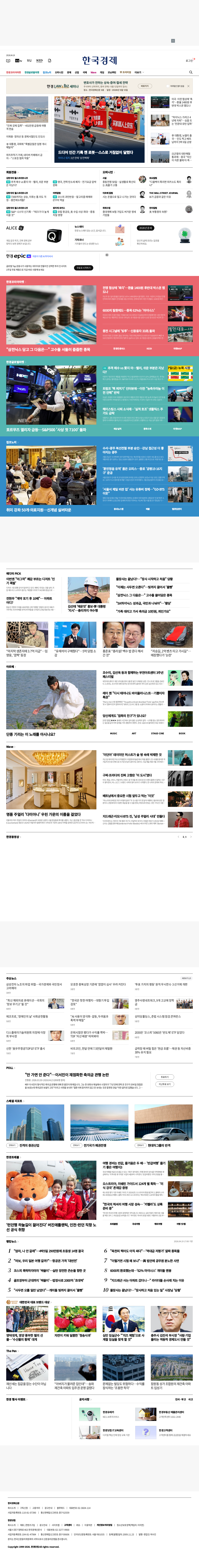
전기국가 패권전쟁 (88, 1145)
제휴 (22, 1525)
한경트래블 (12, 1157)
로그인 (189, 60)
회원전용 (11, 172)
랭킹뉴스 (11, 1241)
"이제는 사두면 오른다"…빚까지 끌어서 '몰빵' (144, 587)
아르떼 (10, 667)
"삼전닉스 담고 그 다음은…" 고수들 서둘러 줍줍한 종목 (48, 349)
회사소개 (12, 1507)
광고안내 (48, 1507)
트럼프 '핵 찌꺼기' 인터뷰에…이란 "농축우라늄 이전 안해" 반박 (133, 391)
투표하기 (165, 1076)
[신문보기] (8, 60)
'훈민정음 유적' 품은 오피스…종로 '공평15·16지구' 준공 (132, 471)
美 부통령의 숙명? (158, 212)
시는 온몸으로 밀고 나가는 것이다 (119, 197)
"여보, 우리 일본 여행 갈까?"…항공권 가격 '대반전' (45, 1260)
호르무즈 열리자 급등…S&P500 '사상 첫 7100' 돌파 (46, 429)
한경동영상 (12, 837)
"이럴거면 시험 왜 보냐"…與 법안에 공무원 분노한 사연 (144, 1260)
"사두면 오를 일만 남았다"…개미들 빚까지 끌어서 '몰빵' (48, 1290)
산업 (77, 72)
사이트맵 (56, 1525)
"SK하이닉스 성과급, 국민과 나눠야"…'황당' (143, 603)
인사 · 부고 (180, 1399)
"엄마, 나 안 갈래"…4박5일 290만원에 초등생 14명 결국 (48, 1251)
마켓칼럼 (57, 193)
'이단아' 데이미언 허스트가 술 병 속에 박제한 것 (132, 754)
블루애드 (61, 1507)
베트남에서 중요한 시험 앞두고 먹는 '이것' (128, 795)
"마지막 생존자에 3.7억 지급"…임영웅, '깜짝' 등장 (27, 653)
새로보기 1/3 (186, 978)
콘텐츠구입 (30, 1525)
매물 (148, 509)
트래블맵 (114, 1223)
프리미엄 (127, 72)
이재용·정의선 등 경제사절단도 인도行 (25, 136)
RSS (78, 1525)
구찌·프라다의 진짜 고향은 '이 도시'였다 (127, 775)
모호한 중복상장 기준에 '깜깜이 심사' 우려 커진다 (98, 984)
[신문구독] (49, 60)
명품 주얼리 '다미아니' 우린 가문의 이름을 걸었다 (43, 814)
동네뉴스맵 (118, 509)
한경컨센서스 (119, 348)
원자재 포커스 (59, 207)
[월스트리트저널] (29, 60)
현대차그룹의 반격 (152, 1145)
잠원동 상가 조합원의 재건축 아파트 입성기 (171, 1386)
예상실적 (117, 428)
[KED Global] (39, 60)
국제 (85, 72)
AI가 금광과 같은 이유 (160, 197)
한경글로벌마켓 (32, 72)
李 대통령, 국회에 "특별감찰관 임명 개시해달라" (26, 145)
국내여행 (136, 1223)
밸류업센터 (177, 509)
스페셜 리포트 (14, 1101)
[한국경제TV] (18, 60)
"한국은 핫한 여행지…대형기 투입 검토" (89, 1002)
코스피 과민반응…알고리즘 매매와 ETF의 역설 (72, 198)
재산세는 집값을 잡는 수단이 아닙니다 (26, 1386)
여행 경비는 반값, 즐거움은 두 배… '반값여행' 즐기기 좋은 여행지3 (134, 1165)
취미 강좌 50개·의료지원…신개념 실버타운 (38, 509)
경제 (69, 72)
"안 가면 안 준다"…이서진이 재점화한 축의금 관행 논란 (67, 1074)
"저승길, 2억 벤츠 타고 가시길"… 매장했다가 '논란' (171, 653)
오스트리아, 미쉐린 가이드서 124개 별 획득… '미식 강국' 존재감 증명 (133, 1185)
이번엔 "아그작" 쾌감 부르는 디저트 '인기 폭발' (30, 581)
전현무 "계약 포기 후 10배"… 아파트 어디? (29, 600)
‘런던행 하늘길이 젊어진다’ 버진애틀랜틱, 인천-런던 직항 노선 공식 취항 (51, 1227)
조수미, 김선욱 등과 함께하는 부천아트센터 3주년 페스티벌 (133, 674)
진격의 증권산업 (22, 1145)
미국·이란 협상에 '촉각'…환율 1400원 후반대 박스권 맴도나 (182, 102)
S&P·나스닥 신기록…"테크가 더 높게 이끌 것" (27, 213)
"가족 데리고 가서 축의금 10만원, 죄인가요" (143, 611)
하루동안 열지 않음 (177, 86)
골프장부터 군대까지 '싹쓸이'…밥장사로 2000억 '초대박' (49, 1280)
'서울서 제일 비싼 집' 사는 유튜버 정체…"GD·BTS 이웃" (133, 491)
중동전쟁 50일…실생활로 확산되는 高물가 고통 (119, 183)
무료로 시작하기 (83, 267)
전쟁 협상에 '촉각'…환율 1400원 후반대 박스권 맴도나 (134, 290)
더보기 (138, 72)
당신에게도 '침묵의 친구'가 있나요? (124, 715)
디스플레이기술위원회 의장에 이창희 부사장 (25, 1034)
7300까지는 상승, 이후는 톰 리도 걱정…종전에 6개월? (26, 198)
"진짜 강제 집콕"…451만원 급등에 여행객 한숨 (26, 127)
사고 (190, 1399)
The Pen (11, 1351)
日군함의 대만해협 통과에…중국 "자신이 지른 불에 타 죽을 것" (182, 158)
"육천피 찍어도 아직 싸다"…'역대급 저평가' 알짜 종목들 (144, 1251)
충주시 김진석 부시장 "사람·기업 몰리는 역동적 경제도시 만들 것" (171, 1337)
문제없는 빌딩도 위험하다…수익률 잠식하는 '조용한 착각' (123, 1386)
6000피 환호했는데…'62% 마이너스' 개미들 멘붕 (140, 1270)
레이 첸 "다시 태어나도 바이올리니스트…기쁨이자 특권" (133, 695)
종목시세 (147, 428)
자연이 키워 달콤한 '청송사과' (72, 1335)
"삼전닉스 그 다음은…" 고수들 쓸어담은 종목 (144, 595)
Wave (93, 72)
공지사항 (84, 1399)
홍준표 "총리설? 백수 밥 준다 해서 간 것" (123, 653)
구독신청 (24, 1507)
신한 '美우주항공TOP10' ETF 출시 (25, 1048)
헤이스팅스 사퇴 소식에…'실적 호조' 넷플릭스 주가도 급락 (133, 411)
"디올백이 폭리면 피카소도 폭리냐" (165, 183)
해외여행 (158, 1223)
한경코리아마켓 (13, 72)
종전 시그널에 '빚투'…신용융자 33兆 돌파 (129, 331)
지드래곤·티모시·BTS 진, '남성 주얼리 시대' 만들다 (134, 816)
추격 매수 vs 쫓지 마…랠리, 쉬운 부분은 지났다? (27, 183)
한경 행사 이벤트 (15, 1399)
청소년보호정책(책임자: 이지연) (130, 1525)
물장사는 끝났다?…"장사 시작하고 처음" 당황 (144, 579)
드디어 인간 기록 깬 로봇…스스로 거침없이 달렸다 (95, 152)
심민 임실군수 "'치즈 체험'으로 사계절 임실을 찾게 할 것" (123, 1337)
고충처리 (36, 1507)
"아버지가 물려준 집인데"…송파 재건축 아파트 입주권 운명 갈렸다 (74, 1386)
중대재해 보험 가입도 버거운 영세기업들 (119, 213)
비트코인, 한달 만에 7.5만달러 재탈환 (91, 1048)
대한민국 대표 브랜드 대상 (34, 1302)
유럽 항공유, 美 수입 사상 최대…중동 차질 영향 (74, 213)
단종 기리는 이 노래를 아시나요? (30, 734)
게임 (102, 72)
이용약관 (88, 1525)
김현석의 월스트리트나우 (17, 178)
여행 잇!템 (181, 1223)
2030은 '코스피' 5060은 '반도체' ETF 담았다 (160, 1032)
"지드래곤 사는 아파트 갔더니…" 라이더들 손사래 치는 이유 (147, 1280)
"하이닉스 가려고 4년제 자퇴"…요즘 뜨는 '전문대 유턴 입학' (182, 120)
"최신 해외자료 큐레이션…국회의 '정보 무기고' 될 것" (25, 1002)
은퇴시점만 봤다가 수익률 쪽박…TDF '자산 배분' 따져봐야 (89, 1034)
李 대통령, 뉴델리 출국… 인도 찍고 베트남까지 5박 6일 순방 (182, 138)
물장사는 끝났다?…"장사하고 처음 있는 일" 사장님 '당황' (145, 1290)
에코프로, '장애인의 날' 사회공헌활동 (27, 1016)
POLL (9, 1068)
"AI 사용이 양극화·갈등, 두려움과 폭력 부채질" (89, 1018)
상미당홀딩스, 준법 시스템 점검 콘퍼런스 (158, 1016)
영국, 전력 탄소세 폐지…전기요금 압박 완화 (74, 183)
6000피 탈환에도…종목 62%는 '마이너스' (129, 310)
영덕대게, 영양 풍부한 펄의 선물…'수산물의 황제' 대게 (24, 1337)
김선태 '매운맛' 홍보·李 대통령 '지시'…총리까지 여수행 (87, 608)
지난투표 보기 (165, 1084)
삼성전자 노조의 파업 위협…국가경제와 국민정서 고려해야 (34, 986)
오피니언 (59, 72)
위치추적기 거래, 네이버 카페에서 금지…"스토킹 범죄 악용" (24, 156)
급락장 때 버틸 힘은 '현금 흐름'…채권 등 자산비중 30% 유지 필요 (163, 1050)
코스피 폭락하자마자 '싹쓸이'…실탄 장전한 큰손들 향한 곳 (50, 1270)
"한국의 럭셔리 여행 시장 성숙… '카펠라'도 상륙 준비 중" (132, 1206)
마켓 (178, 348)
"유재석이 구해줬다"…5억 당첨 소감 (75, 653)
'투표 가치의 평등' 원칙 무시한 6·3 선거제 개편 (161, 984)
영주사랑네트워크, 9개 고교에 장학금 (154, 1002)
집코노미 (47, 72)
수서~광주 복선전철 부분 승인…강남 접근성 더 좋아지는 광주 (133, 450)
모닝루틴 (112, 72)
